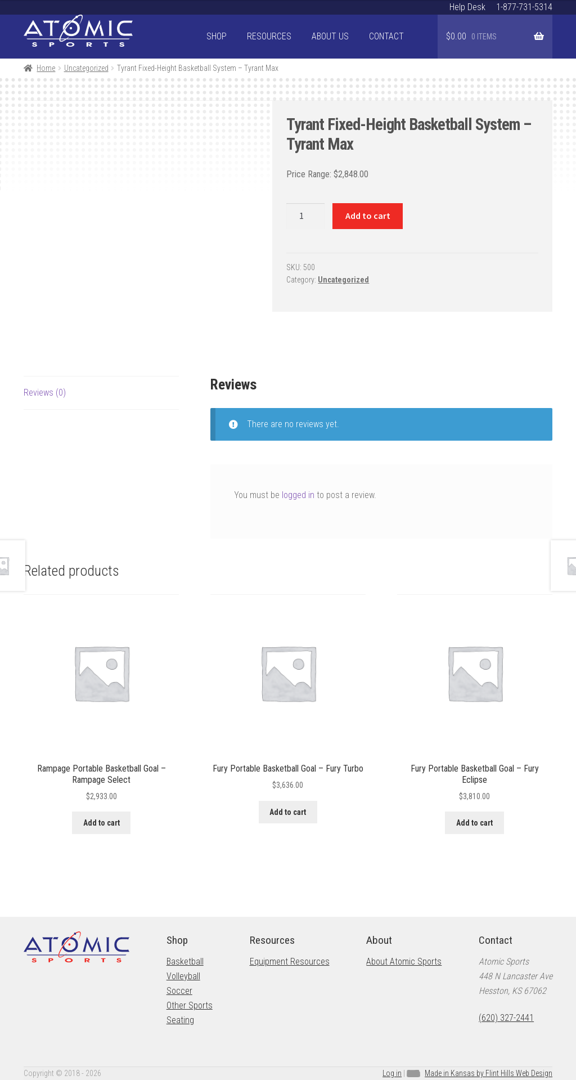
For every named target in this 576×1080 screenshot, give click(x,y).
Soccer (179, 990)
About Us (330, 36)
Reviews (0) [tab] (45, 392)
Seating (180, 1020)
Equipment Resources (290, 961)
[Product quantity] (305, 216)
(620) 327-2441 (506, 1017)
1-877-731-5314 (524, 7)
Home (46, 68)
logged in (298, 495)
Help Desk (467, 7)
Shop (216, 36)
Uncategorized (86, 68)
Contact (386, 36)
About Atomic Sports (404, 961)
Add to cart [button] (101, 822)
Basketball (185, 961)
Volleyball (183, 976)
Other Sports (189, 1005)
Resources (269, 36)
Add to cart (367, 215)
